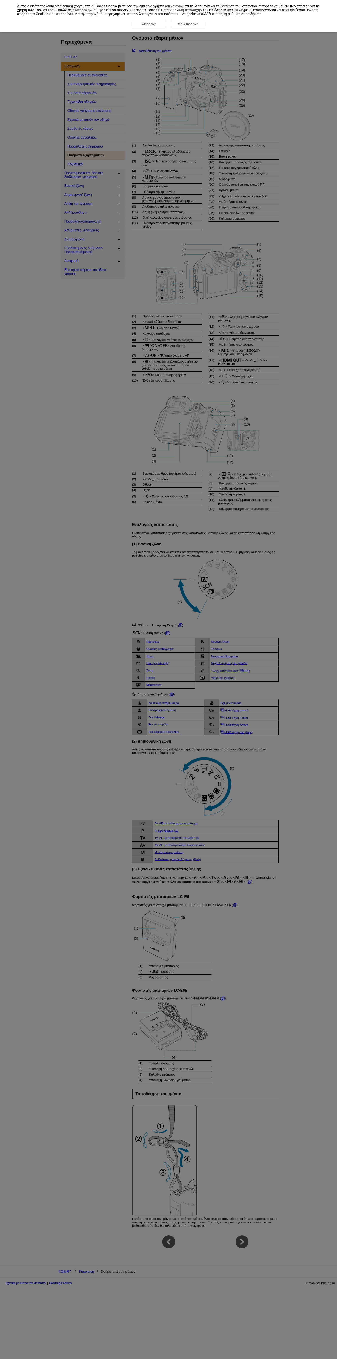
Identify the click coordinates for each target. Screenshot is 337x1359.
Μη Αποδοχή (189, 10)
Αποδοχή (82, 10)
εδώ (51, 10)
